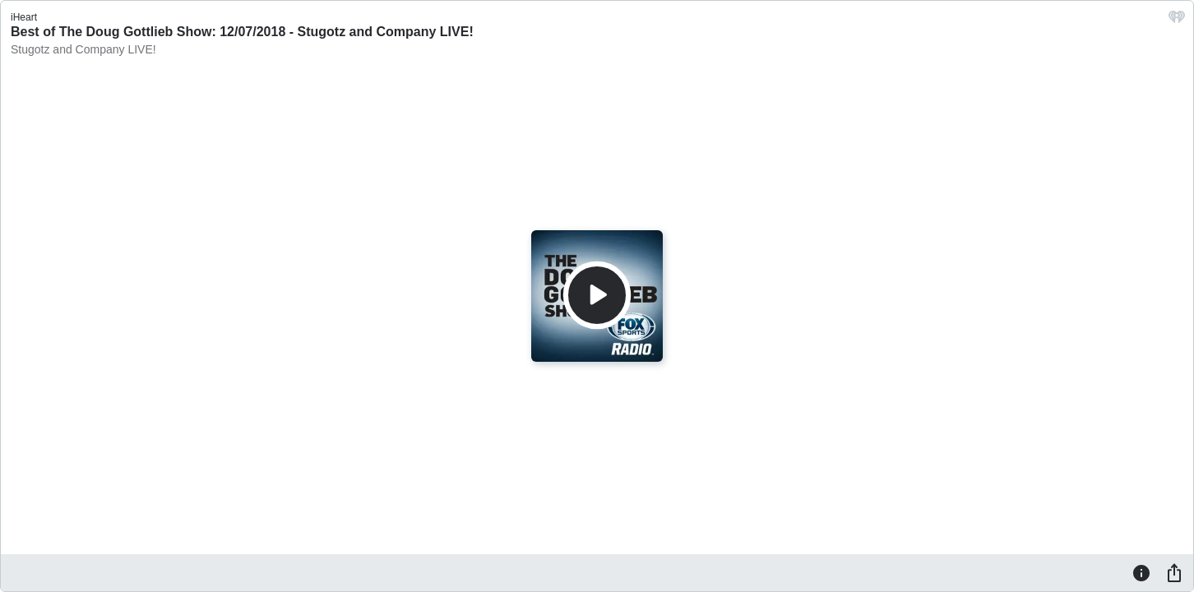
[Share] (1174, 572)
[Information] (1141, 572)
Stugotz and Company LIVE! (83, 49)
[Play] (597, 295)
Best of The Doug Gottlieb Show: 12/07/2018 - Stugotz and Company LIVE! (242, 32)
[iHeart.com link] (1177, 20)
